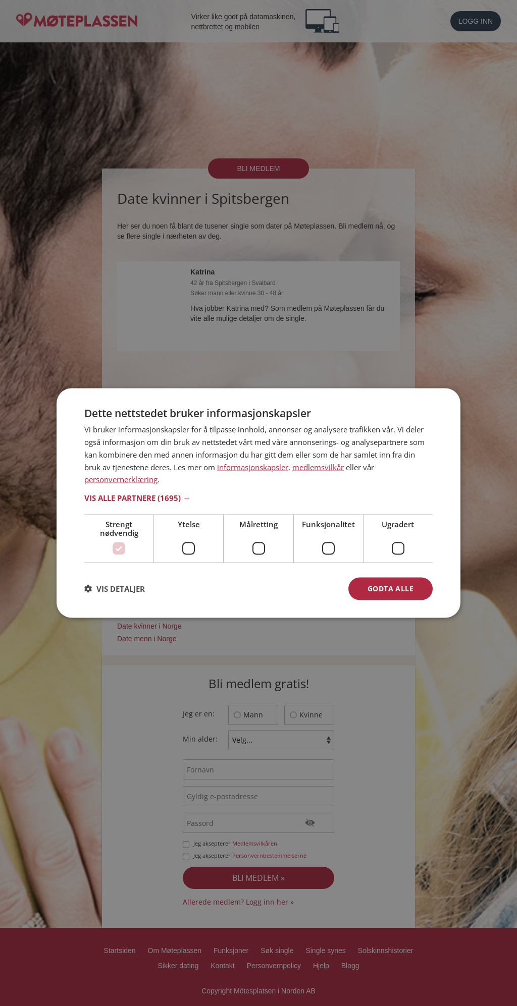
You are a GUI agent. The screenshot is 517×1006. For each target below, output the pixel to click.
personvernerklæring (121, 479)
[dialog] (258, 503)
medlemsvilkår (318, 467)
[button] (258, 497)
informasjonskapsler (252, 467)
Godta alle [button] (390, 588)
